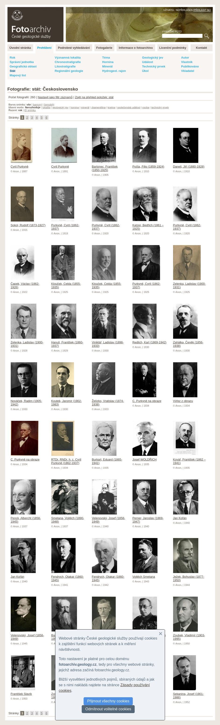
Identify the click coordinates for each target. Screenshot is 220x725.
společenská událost (128, 107)
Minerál (107, 66)
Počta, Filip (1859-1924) (148, 164)
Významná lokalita (68, 57)
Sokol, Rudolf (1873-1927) (28, 223)
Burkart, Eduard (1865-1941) (107, 459)
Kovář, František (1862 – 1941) (189, 459)
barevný (37, 104)
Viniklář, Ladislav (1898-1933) (108, 342)
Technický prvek (153, 66)
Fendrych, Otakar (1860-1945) (67, 576)
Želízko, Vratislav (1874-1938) (108, 401)
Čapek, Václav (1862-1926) (25, 283)
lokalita (46, 107)
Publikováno (190, 66)
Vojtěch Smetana (145, 574)
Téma (106, 57)
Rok (12, 57)
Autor (185, 57)
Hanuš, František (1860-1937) (67, 342)
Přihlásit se (202, 10)
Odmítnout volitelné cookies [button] (108, 709)
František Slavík (23, 692)
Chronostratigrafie (68, 62)
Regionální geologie (69, 71)
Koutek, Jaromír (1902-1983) (66, 401)
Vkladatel (187, 71)
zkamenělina (98, 107)
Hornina (107, 62)
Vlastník (186, 62)
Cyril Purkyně (21, 164)
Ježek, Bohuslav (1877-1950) (188, 576)
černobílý (49, 104)
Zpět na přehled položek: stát (94, 97)
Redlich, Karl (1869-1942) (150, 340)
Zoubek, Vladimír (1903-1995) (189, 635)
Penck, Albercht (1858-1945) (26, 518)
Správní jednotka (22, 62)
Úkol (145, 71)
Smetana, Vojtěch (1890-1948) (67, 518)
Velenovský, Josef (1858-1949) (108, 518)
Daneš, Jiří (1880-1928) (188, 164)
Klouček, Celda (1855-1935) (66, 283)
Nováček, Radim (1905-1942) (26, 401)
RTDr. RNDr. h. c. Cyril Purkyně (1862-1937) (66, 459)
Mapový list (18, 75)
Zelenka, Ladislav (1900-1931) (189, 283)
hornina (74, 107)
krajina (111, 107)
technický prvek (160, 107)
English (58, 9)
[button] (160, 634)
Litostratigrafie (65, 66)
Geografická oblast (23, 66)
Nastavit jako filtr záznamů (55, 97)
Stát (12, 71)
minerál (85, 107)
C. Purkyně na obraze (147, 399)
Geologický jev (152, 57)
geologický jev (60, 107)
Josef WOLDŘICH (145, 457)
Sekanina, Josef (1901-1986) (188, 694)
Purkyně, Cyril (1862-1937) (65, 225)
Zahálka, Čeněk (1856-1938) (188, 342)
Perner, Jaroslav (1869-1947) (148, 518)
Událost (147, 62)
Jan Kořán (185, 516)
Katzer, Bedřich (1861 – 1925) (148, 225)
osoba (145, 107)
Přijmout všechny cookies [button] (108, 701)
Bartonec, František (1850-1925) (105, 166)
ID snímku (30, 110)
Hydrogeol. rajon (114, 71)
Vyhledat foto (172, 31)
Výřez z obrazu (185, 399)
